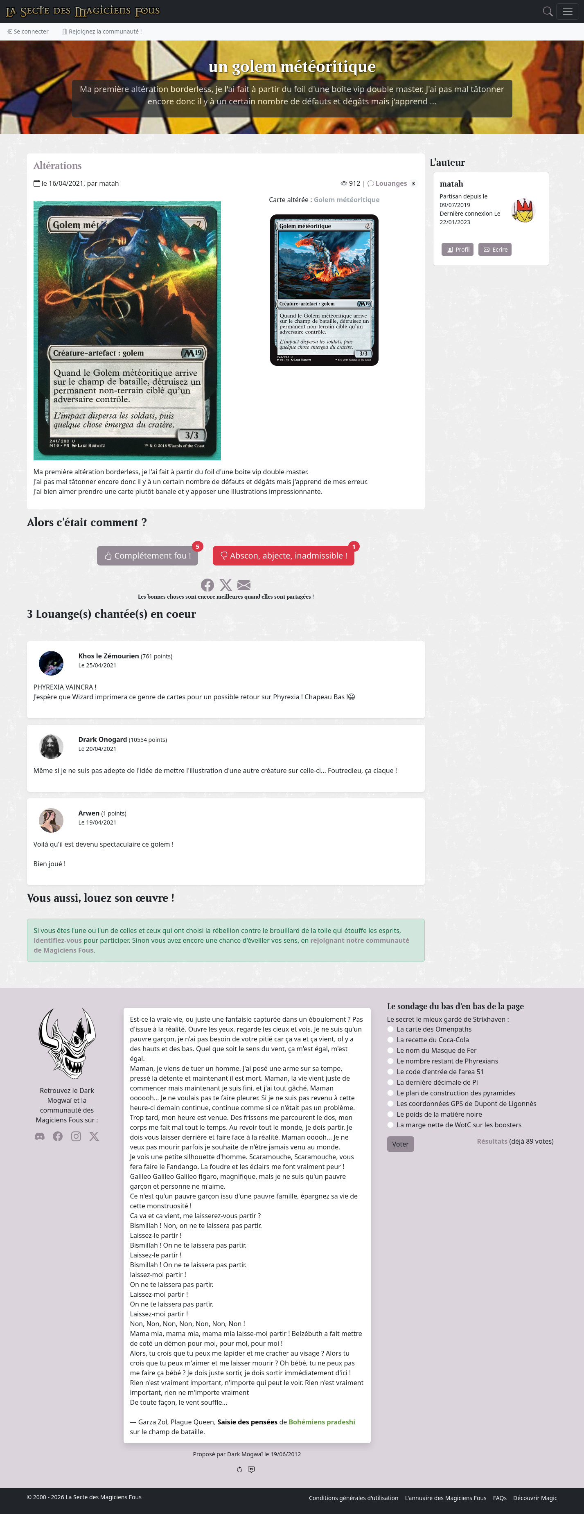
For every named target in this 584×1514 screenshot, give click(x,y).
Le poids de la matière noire (440, 1114)
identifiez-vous (58, 940)
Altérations (58, 165)
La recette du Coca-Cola (433, 1039)
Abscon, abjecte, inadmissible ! (287, 553)
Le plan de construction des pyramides (456, 1092)
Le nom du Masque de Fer (437, 1050)
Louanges (393, 183)
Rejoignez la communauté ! (102, 31)
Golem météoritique (347, 199)
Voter (400, 1144)
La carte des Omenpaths (434, 1029)
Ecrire (496, 249)
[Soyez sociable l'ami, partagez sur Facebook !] (207, 587)
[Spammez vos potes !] (243, 587)
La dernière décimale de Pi (437, 1082)
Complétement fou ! (151, 553)
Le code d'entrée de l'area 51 (440, 1071)
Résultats (492, 1141)
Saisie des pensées (247, 1421)
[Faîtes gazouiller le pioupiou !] (225, 587)
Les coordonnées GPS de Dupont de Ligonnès (467, 1103)
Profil (458, 249)
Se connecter (28, 31)
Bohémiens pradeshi (322, 1421)
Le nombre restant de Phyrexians (447, 1061)
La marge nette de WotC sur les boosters (459, 1124)
